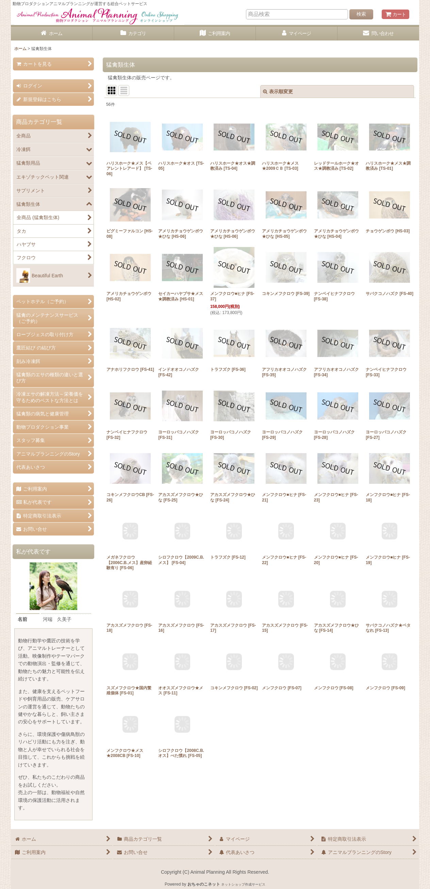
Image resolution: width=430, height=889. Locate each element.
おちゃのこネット (203, 884)
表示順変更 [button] (278, 91)
